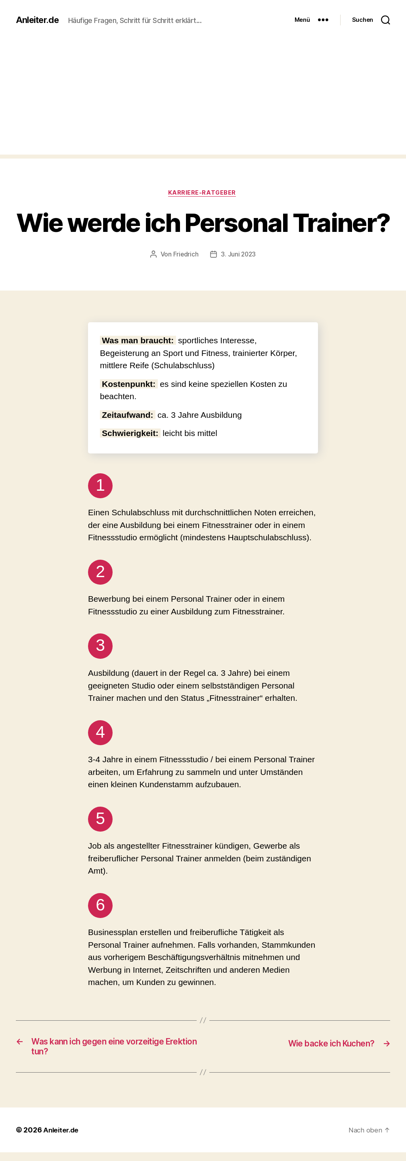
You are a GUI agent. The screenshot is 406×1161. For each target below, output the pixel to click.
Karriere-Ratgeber (203, 198)
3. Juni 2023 (238, 260)
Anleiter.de (39, 16)
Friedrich (185, 260)
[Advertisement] (203, 103)
